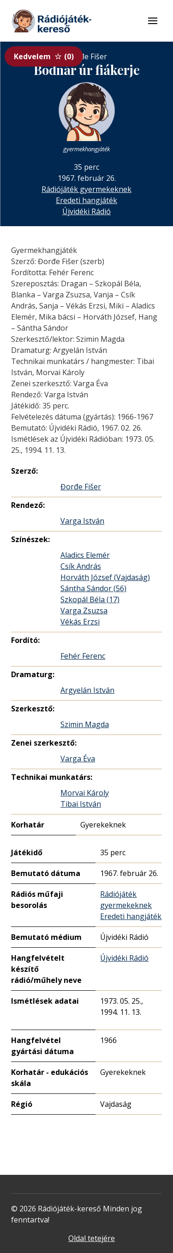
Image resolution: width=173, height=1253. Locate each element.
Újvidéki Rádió (86, 211)
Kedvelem (44, 56)
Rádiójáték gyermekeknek (86, 189)
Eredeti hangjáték (86, 200)
